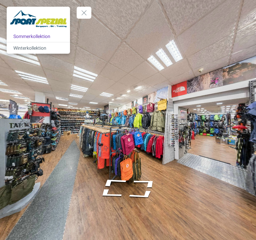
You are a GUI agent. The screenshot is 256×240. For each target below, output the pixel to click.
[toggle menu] (84, 13)
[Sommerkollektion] (38, 36)
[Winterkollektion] (38, 48)
